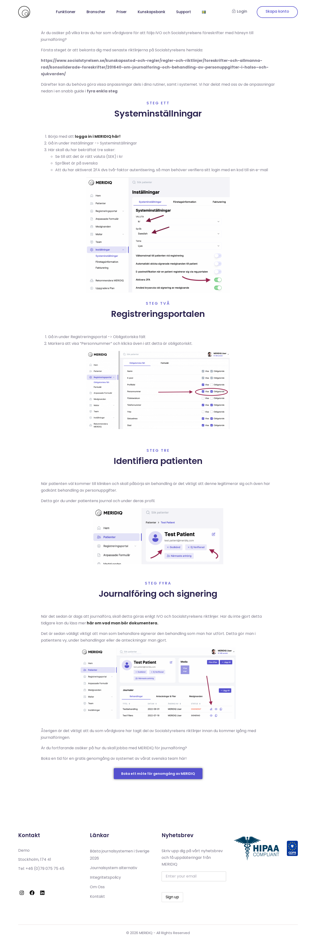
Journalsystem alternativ (113, 868)
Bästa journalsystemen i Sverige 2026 (119, 854)
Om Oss (97, 887)
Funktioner (66, 11)
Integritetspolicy (105, 877)
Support (183, 11)
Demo (24, 850)
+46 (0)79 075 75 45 (45, 868)
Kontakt (97, 896)
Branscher (96, 11)
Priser (121, 11)
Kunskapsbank (151, 11)
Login (239, 11)
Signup (277, 12)
